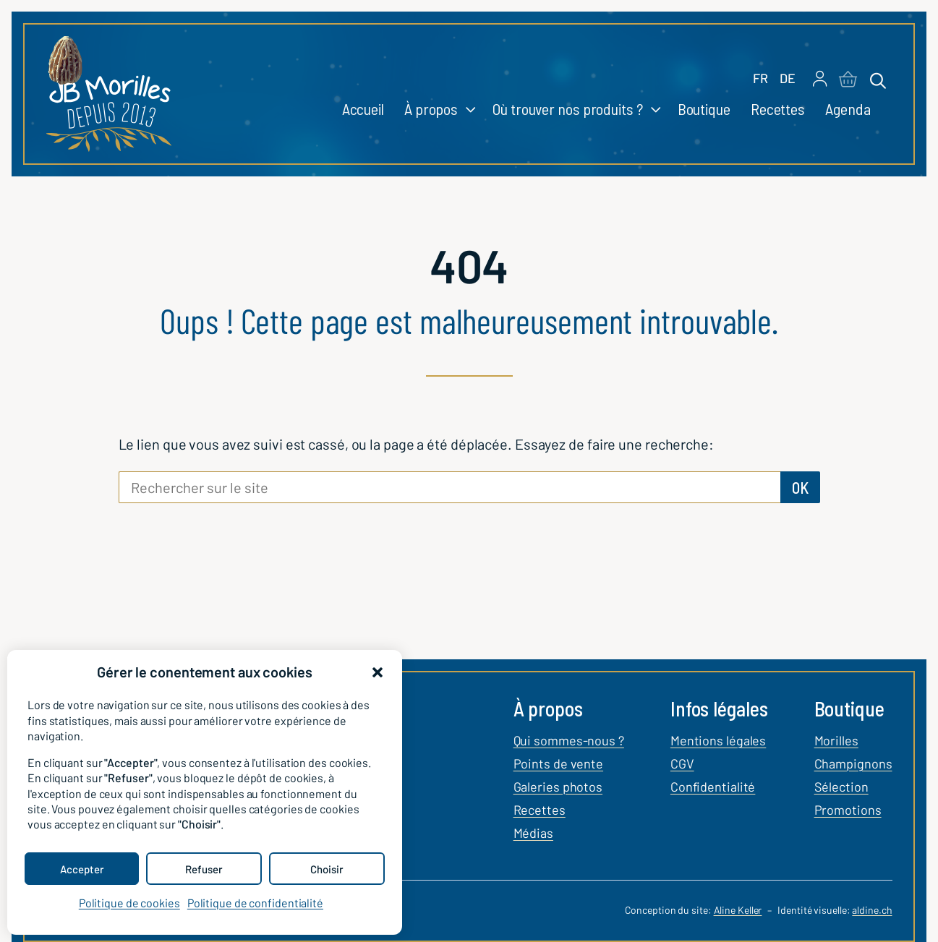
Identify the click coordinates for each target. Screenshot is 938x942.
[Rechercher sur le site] (449, 487)
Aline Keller (738, 910)
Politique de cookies (129, 902)
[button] (377, 672)
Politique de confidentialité (255, 902)
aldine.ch (872, 910)
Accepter (82, 868)
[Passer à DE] (788, 78)
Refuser (204, 868)
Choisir (327, 868)
